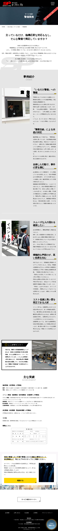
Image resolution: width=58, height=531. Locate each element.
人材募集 (36, 512)
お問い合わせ (17, 512)
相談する (20, 480)
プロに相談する (51, 524)
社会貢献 (27, 512)
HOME (3, 26)
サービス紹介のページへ (29, 499)
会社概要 (7, 512)
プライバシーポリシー (48, 512)
